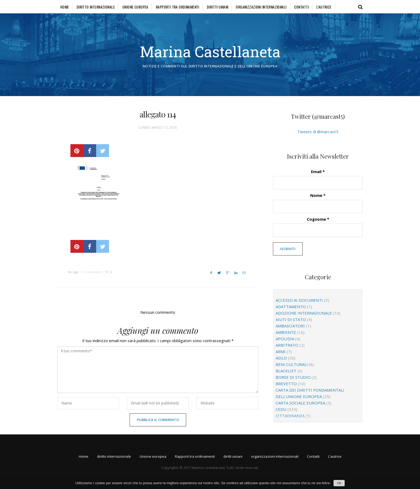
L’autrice (324, 7)
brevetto (286, 383)
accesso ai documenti (299, 300)
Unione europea (135, 7)
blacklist (286, 370)
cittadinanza (290, 415)
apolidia (285, 338)
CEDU (281, 409)
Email (318, 171)
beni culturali (292, 364)
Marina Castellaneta (210, 51)
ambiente (286, 332)
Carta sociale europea (300, 403)
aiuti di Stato (291, 319)
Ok (339, 483)
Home (64, 7)
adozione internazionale (304, 313)
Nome (317, 195)
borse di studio (293, 377)
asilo (281, 358)
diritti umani (217, 7)
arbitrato (287, 345)
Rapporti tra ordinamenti (177, 7)
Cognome (318, 219)
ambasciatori (290, 325)
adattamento (291, 306)
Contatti (301, 7)
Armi (281, 351)
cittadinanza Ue (293, 422)
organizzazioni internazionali (261, 7)
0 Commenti (93, 272)
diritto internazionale (96, 7)
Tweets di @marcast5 (317, 131)
